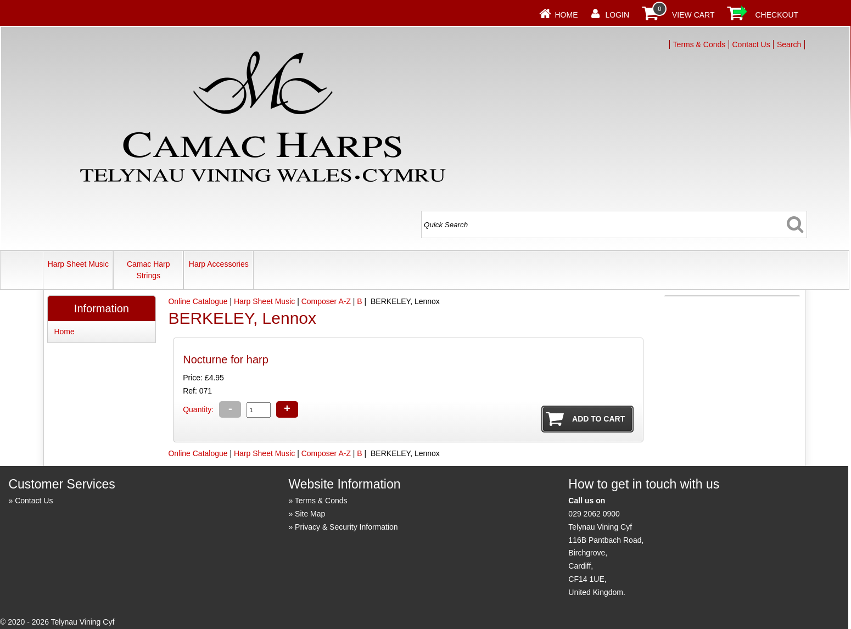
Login (618, 14)
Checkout (777, 14)
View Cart (693, 14)
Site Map (310, 513)
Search (789, 44)
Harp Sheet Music (78, 264)
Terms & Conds (699, 44)
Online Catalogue (197, 301)
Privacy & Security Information (346, 527)
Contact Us (751, 44)
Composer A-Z (326, 301)
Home (566, 14)
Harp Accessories (219, 264)
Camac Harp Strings (148, 270)
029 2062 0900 (593, 513)
